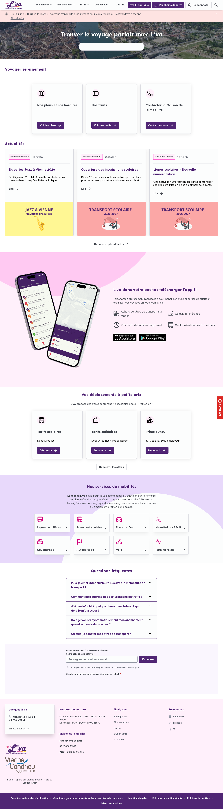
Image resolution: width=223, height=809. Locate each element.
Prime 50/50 (155, 432)
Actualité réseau (19, 156)
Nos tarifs (99, 105)
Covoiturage (45, 549)
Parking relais (164, 549)
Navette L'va (124, 527)
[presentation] (89, 683)
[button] (111, 803)
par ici (26, 728)
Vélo (119, 549)
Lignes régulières (49, 527)
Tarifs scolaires (49, 432)
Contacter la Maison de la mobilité (164, 107)
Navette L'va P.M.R (168, 527)
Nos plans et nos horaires (57, 105)
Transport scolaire (89, 527)
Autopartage (85, 549)
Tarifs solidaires (104, 432)
